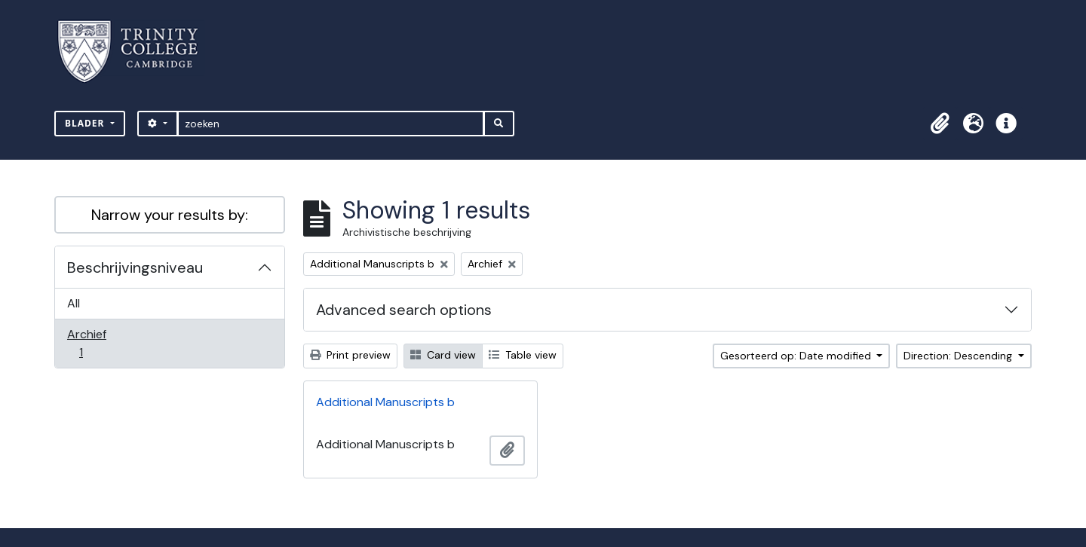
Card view (443, 355)
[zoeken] (330, 123)
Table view (523, 355)
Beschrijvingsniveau (135, 267)
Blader (86, 123)
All (73, 303)
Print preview (350, 355)
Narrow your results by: (169, 215)
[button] (939, 123)
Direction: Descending (959, 355)
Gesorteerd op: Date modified (797, 355)
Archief (91, 343)
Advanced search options (404, 309)
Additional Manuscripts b (385, 402)
